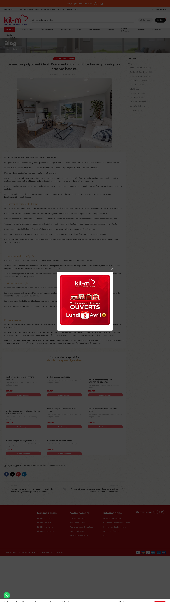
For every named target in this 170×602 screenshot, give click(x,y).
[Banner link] (85, 300)
